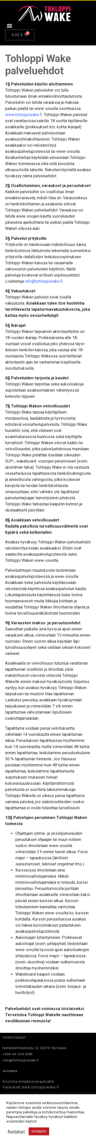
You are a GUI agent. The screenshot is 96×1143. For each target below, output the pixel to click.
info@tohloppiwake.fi (43, 281)
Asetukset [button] (16, 1131)
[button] (9, 25)
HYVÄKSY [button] (39, 1131)
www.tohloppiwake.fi (23, 114)
